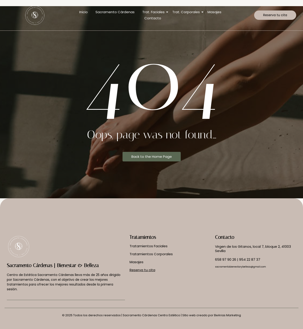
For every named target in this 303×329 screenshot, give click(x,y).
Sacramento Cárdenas (115, 12)
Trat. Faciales (154, 12)
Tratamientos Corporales (151, 254)
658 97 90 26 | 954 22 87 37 (237, 259)
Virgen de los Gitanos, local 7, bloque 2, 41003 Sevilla (253, 248)
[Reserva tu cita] (275, 15)
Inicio (83, 12)
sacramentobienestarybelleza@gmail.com (240, 266)
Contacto (152, 18)
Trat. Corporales (186, 12)
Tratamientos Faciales (149, 246)
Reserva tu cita (142, 270)
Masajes (214, 12)
